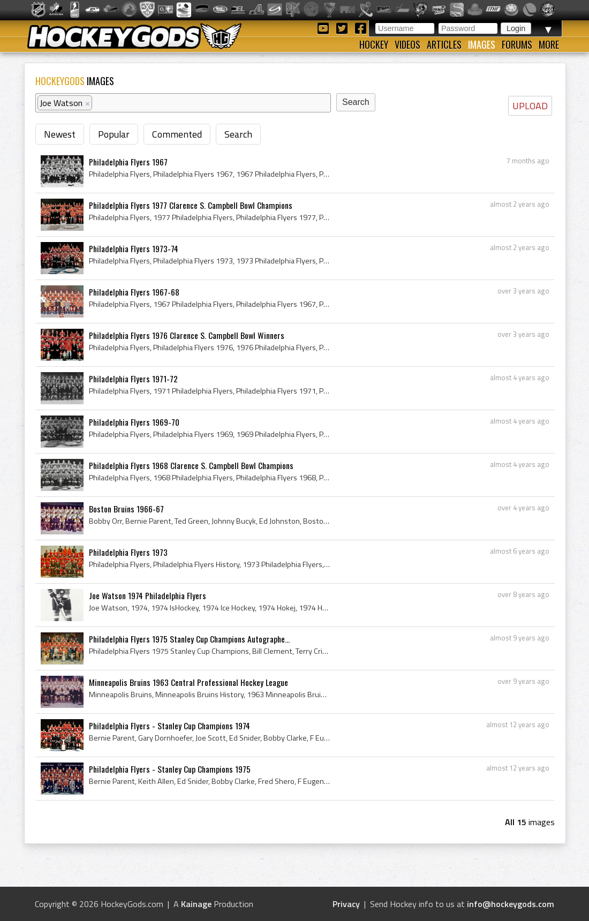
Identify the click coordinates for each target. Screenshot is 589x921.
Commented (177, 134)
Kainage (196, 903)
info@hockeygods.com (510, 903)
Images (481, 44)
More (549, 44)
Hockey (373, 44)
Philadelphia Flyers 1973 (128, 552)
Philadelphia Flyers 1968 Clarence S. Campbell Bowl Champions (191, 465)
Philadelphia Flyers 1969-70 (134, 422)
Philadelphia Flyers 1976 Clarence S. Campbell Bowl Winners (186, 335)
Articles (444, 44)
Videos (407, 44)
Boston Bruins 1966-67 (126, 508)
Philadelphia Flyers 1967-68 (134, 291)
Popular (114, 134)
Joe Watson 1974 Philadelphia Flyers (147, 595)
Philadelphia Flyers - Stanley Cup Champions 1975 (170, 769)
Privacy (346, 903)
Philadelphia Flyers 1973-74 (133, 248)
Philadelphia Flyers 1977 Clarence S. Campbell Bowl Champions (190, 205)
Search (238, 134)
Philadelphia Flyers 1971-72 (133, 378)
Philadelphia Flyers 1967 (128, 161)
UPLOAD (530, 106)
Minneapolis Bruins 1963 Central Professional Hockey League (188, 682)
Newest (59, 134)
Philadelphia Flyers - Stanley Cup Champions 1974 (169, 725)
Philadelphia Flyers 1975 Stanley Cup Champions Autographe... (189, 638)
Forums (517, 44)
